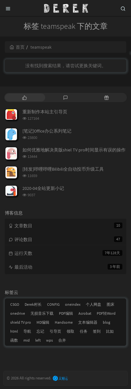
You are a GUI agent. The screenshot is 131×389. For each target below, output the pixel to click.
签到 (97, 331)
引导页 (55, 331)
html (14, 331)
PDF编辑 (66, 313)
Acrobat (84, 313)
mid (26, 340)
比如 (110, 331)
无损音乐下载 (41, 313)
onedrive (17, 313)
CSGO (14, 304)
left (38, 340)
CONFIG (53, 304)
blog (106, 322)
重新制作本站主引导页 (44, 112)
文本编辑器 (87, 322)
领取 (70, 331)
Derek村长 (33, 304)
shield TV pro (20, 322)
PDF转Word (106, 313)
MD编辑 (43, 322)
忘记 (40, 331)
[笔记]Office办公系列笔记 (46, 131)
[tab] (24, 97)
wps (49, 340)
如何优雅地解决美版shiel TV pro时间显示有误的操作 (74, 150)
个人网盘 (93, 304)
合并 (62, 340)
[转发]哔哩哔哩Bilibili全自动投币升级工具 (63, 169)
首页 (17, 47)
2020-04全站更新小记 (43, 188)
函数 (14, 340)
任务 (83, 331)
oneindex (72, 304)
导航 (27, 331)
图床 (110, 304)
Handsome (64, 322)
